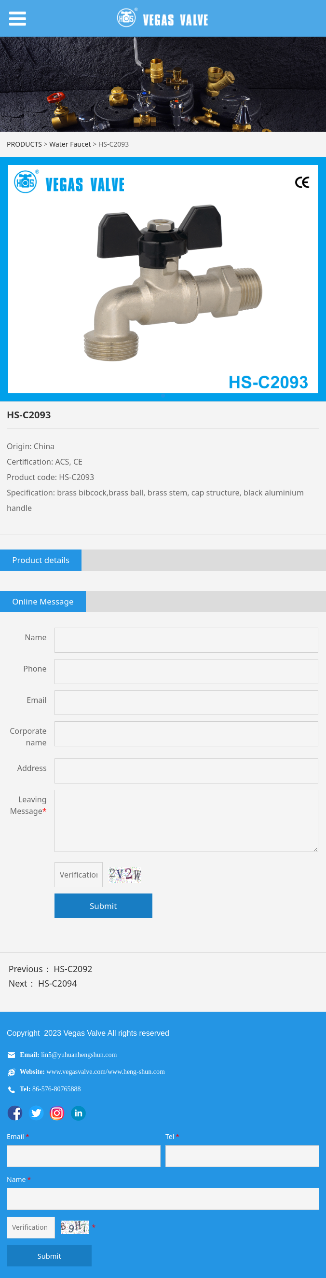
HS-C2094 (57, 983)
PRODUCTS (24, 144)
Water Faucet (70, 144)
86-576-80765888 (56, 1089)
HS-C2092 (73, 969)
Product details (40, 559)
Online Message (42, 601)
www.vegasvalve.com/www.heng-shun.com (105, 1071)
